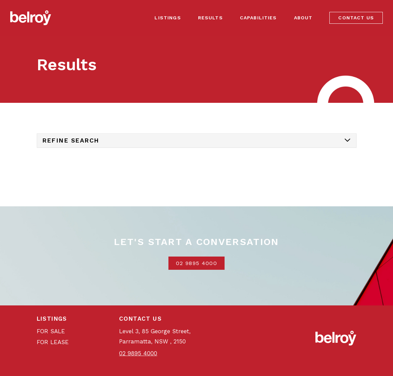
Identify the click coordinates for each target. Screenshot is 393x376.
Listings (167, 17)
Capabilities (258, 17)
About (303, 17)
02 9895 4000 (196, 263)
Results (210, 17)
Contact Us (356, 17)
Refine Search (70, 140)
